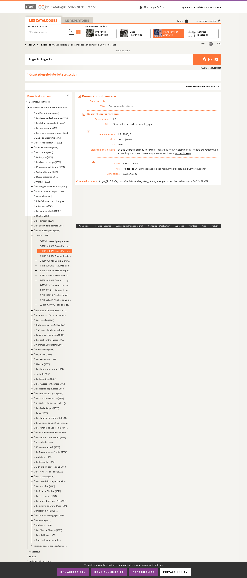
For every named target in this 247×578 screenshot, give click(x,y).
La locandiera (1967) (46, 378)
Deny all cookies (109, 571)
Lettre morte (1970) (45, 461)
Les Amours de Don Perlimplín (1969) (52, 427)
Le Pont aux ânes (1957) (47, 127)
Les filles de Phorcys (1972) (49, 530)
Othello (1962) (43, 181)
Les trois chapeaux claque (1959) (52, 132)
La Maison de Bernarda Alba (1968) (52, 403)
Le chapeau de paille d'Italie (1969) (52, 417)
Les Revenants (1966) (46, 359)
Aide (219, 7)
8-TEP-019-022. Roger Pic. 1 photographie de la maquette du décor (55, 246)
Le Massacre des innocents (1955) (52, 118)
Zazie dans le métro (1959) (49, 137)
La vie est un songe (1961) (48, 162)
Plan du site (83, 225)
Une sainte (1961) (44, 152)
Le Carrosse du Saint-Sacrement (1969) (52, 422)
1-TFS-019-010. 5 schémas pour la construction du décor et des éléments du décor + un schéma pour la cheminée (55, 270)
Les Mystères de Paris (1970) (49, 471)
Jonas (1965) (42, 235)
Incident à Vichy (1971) (47, 510)
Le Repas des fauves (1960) (49, 142)
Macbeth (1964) (43, 215)
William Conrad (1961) (47, 171)
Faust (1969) (42, 413)
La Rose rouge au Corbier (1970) (51, 452)
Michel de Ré (182, 153)
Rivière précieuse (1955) (47, 113)
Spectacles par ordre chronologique (50, 107)
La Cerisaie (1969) (44, 442)
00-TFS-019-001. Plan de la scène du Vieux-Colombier (55, 304)
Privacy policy (175, 571)
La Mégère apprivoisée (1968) (50, 388)
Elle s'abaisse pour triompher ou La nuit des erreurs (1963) (52, 201)
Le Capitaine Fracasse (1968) (50, 398)
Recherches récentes (208, 20)
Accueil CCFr (31, 44)
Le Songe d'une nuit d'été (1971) (51, 500)
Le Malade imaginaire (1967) (50, 369)
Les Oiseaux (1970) (45, 476)
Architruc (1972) (44, 525)
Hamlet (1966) (43, 364)
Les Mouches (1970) (45, 486)
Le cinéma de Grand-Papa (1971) (52, 505)
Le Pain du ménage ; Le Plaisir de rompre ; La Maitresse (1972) (52, 515)
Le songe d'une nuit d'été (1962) (51, 186)
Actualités (198, 7)
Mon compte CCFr (155, 7)
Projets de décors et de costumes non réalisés (50, 545)
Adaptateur (34, 551)
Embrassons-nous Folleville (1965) (52, 325)
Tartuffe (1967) (43, 373)
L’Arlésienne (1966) (45, 349)
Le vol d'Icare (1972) (46, 535)
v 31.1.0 (215, 225)
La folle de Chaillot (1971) (48, 491)
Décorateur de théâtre (39, 101)
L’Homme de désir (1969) (48, 447)
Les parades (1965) (45, 320)
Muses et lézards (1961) (47, 176)
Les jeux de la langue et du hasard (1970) (52, 481)
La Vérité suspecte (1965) (48, 230)
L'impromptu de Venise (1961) (50, 167)
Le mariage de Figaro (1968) (49, 393)
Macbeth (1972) (43, 520)
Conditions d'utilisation (159, 225)
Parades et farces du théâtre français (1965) (52, 310)
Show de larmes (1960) (47, 147)
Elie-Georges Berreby (132, 149)
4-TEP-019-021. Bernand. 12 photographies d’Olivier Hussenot (55, 280)
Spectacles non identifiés (48, 539)
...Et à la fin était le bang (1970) (51, 466)
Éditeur (32, 556)
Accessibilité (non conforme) (129, 225)
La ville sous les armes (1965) (50, 334)
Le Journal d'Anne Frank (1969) (51, 437)
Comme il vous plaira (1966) (49, 344)
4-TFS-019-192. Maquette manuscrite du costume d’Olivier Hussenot (55, 265)
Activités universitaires (40, 561)
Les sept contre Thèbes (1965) (50, 339)
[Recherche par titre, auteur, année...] (47, 32)
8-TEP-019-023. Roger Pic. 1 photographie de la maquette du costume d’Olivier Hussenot (55, 250)
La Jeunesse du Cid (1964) (48, 210)
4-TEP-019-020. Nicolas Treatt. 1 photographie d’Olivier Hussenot (55, 255)
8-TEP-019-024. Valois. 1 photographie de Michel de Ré (55, 260)
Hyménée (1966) (44, 354)
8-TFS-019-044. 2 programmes (54, 241)
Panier (182, 20)
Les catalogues (43, 20)
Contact (210, 7)
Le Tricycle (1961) (44, 157)
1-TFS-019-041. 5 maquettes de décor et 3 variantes (55, 290)
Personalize (144, 571)
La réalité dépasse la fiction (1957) (52, 123)
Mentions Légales (103, 225)
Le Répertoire (77, 20)
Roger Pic (46, 44)
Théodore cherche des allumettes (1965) (52, 330)
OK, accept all (73, 571)
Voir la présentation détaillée (200, 86)
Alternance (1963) (44, 206)
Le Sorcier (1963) (44, 196)
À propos (185, 7)
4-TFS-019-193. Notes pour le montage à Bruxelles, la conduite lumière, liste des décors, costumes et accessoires (55, 285)
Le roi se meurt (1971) (46, 496)
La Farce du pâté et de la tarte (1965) (52, 315)
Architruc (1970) (44, 456)
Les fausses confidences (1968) (51, 383)
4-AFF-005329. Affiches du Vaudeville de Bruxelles (55, 299)
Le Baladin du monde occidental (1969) (52, 432)
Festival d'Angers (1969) (47, 408)
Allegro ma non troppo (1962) (50, 191)
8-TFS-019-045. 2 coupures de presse (55, 275)
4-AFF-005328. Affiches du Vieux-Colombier (55, 294)
